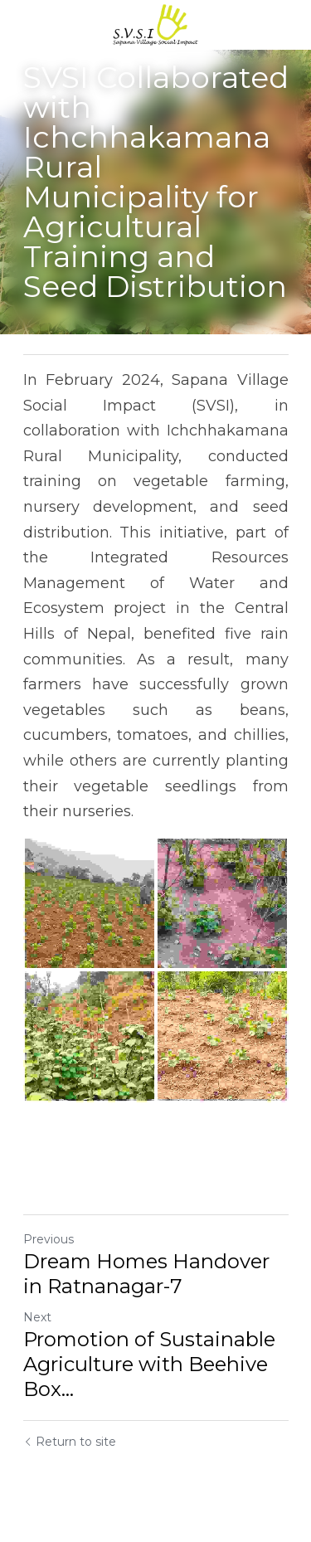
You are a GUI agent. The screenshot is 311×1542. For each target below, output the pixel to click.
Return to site (69, 1441)
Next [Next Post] (37, 1317)
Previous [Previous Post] (48, 1239)
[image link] (156, 24)
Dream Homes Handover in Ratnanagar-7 (146, 1273)
